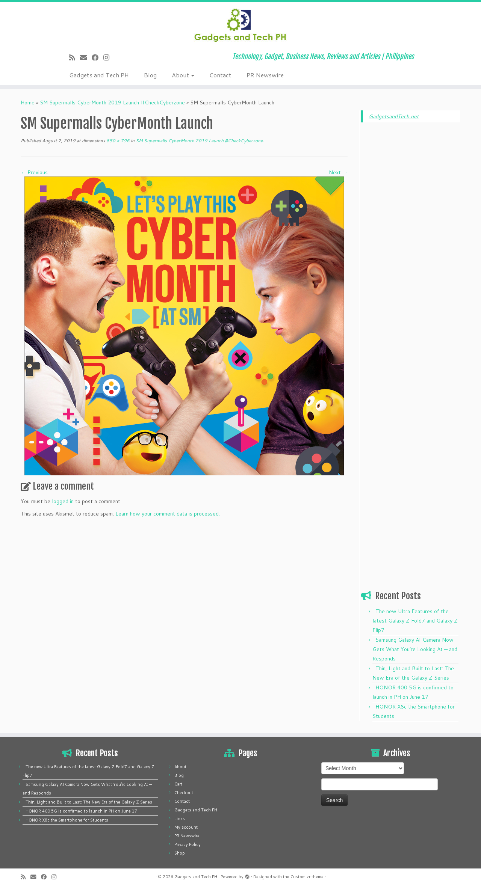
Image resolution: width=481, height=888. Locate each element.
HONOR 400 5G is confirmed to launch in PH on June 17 (81, 811)
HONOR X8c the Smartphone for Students (67, 820)
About (183, 75)
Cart (178, 784)
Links (179, 819)
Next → (338, 172)
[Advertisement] (411, 242)
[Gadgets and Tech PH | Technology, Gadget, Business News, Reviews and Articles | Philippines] (240, 24)
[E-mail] (86, 57)
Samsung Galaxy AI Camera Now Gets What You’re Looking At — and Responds (414, 649)
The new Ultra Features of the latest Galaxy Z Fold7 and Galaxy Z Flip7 (415, 621)
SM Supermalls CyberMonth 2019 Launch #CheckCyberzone (112, 102)
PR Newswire (265, 75)
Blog (150, 75)
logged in (63, 501)
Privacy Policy (187, 844)
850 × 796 (117, 140)
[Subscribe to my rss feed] (74, 57)
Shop (179, 853)
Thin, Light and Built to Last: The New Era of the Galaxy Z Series (89, 802)
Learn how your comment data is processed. (167, 513)
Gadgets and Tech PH (99, 75)
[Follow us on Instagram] (108, 57)
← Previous (34, 172)
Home (28, 102)
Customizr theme (307, 877)
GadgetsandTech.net (394, 116)
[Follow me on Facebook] (97, 57)
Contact (220, 75)
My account (186, 827)
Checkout (183, 793)
